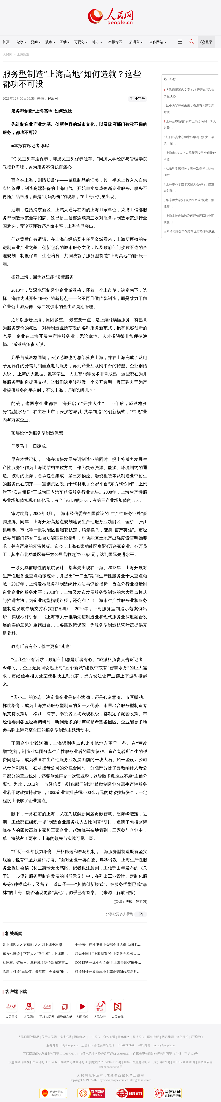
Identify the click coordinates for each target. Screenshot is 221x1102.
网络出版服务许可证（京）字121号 (147, 1062)
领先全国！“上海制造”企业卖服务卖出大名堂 (109, 954)
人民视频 (82, 1009)
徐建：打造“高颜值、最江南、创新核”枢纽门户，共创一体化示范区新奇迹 (59, 971)
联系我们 (197, 1037)
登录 (208, 42)
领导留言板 (64, 1009)
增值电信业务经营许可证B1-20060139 (104, 1053)
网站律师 (168, 1037)
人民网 (7, 54)
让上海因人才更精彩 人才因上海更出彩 (32, 944)
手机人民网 (46, 1009)
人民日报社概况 (28, 1037)
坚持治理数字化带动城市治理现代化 (190, 231)
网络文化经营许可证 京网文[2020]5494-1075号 (91, 1062)
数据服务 (139, 1037)
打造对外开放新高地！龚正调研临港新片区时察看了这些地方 (121, 971)
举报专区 (115, 42)
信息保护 (182, 1037)
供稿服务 (124, 1037)
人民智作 (117, 1009)
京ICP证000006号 (184, 1062)
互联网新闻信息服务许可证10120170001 (49, 1053)
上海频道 (23, 54)
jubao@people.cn (164, 1045)
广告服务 (94, 1037)
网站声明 (153, 1037)
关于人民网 (49, 1037)
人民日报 (11, 1009)
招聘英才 (80, 1037)
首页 (6, 42)
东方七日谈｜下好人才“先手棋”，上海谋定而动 (39, 954)
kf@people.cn (70, 1045)
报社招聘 (65, 1037)
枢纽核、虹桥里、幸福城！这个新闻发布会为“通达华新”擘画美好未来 (56, 962)
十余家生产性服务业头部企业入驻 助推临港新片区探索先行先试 (123, 944)
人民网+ (29, 1009)
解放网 (52, 98)
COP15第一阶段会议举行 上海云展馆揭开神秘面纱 (113, 962)
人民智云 (99, 1009)
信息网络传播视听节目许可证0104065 (33, 1062)
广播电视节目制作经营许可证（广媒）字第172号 (165, 1053)
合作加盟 (109, 1037)
